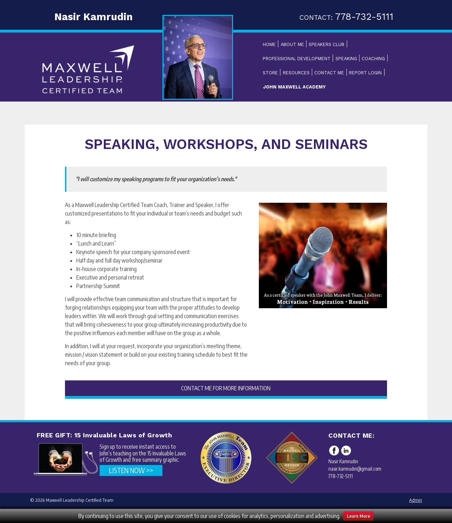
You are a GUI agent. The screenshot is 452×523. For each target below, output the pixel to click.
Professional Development (297, 58)
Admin (415, 500)
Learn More (358, 516)
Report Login (365, 72)
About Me (292, 44)
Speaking (346, 58)
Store (270, 72)
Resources (296, 72)
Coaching (373, 58)
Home (269, 44)
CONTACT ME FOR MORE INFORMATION (225, 388)
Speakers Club (326, 44)
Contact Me (329, 72)
